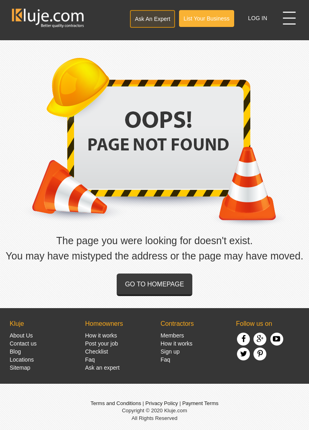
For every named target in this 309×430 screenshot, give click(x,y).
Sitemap (20, 367)
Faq (90, 359)
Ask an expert (102, 367)
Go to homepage (154, 284)
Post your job (101, 343)
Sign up (170, 351)
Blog (15, 351)
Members (172, 335)
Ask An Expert (152, 19)
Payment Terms (200, 403)
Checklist (96, 351)
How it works (101, 335)
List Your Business (206, 18)
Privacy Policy (161, 403)
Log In (257, 18)
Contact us (23, 343)
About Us (21, 335)
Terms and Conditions (116, 403)
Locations (22, 359)
